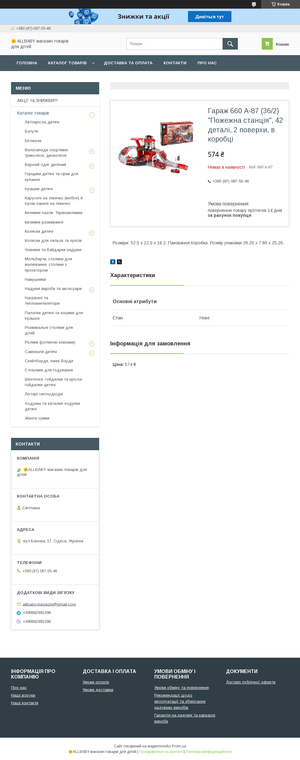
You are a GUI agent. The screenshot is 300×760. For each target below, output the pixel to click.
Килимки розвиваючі (44, 222)
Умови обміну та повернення (181, 687)
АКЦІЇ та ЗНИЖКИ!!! (37, 100)
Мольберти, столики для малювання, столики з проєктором (48, 264)
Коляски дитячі (39, 231)
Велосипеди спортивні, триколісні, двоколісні (47, 153)
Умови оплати (96, 682)
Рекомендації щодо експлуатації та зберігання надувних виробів (179, 701)
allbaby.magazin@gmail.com (49, 604)
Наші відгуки (23, 695)
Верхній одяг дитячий (45, 164)
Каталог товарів (67, 63)
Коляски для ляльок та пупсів (53, 240)
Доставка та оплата (128, 63)
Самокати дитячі (41, 351)
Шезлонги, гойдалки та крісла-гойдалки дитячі (54, 382)
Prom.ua (179, 746)
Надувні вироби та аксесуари (53, 288)
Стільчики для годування (49, 370)
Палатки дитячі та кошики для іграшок (54, 315)
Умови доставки (98, 689)
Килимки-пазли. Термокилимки (53, 212)
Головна (27, 63)
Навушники (35, 279)
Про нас (207, 63)
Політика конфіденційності (209, 752)
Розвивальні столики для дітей (49, 330)
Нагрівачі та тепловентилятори (42, 300)
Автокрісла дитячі (42, 122)
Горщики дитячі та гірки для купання (51, 176)
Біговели (33, 140)
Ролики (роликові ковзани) (50, 342)
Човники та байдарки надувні (53, 249)
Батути (31, 131)
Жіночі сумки (37, 418)
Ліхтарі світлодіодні (44, 394)
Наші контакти (24, 703)
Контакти (174, 63)
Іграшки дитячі (39, 188)
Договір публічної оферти (251, 682)
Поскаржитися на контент (161, 752)
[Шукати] (230, 44)
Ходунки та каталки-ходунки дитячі (52, 406)
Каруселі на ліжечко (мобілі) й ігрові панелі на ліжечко (54, 201)
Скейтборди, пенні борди (49, 361)
